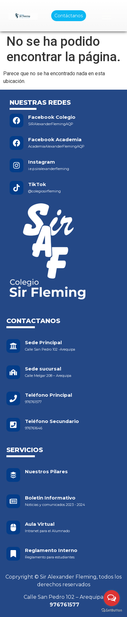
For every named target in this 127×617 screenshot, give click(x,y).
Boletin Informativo (50, 498)
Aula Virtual (39, 524)
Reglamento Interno (51, 550)
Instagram (41, 162)
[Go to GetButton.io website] (111, 610)
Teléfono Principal (48, 395)
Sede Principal (43, 342)
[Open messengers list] (112, 598)
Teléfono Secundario (52, 421)
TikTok (37, 184)
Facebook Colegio (51, 117)
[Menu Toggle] (106, 16)
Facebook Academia (55, 139)
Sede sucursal (43, 369)
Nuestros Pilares (46, 471)
